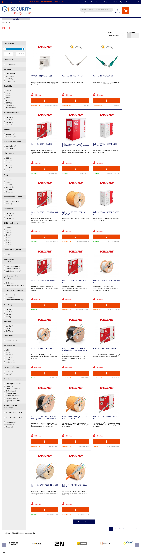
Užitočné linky (117, 2)
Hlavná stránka (8, 501)
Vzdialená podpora (43, 511)
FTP (8, 93)
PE (8, 182)
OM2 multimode (13, 266)
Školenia (98, 2)
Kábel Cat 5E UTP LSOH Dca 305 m (97, 214)
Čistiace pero (12, 393)
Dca (9, 204)
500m (9, 158)
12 (8, 254)
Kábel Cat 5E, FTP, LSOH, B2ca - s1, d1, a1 (124, 145)
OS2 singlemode (13, 271)
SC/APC (10, 360)
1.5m (9, 232)
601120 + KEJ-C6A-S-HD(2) (41, 76)
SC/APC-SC (11, 362)
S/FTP (9, 100)
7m (8, 242)
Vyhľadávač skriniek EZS (45, 522)
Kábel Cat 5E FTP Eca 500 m (42, 281)
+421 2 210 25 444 (33, 2)
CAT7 (9, 125)
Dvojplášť (10, 192)
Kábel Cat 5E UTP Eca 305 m (69, 214)
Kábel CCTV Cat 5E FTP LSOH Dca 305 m (68, 145)
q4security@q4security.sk (13, 2)
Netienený (11, 136)
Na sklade (11, 64)
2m (8, 235)
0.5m (9, 228)
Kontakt (5, 508)
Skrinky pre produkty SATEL (46, 518)
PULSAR (10, 79)
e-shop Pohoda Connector (76, 551)
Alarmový (11, 108)
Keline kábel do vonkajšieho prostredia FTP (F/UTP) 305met (43, 146)
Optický (10, 105)
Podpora (107, 2)
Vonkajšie (11, 146)
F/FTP (9, 98)
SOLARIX (10, 81)
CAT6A (9, 122)
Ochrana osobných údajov (46, 501)
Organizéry (11, 427)
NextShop (61, 551)
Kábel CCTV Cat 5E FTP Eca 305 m (42, 214)
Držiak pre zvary (13, 383)
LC (8, 350)
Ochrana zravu (13, 388)
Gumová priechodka (15, 300)
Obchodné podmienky (44, 528)
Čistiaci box (11, 391)
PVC (9, 180)
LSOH (9, 184)
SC (8, 352)
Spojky (9, 316)
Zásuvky (10, 295)
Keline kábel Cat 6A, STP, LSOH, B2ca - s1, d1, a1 (41, 351)
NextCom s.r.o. (92, 551)
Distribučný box (13, 396)
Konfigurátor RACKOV (44, 525)
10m (9, 245)
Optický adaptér (13, 401)
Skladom (86, 13)
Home (80, 2)
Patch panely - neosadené (11, 423)
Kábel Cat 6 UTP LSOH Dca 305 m (70, 351)
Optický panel (12, 398)
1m (8, 230)
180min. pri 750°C (13, 340)
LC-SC (9, 357)
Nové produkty (42, 508)
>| (136, 394)
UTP (9, 91)
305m (9, 160)
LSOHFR (10, 189)
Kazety (9, 386)
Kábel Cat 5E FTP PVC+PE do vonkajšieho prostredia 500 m (70, 283)
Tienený (10, 134)
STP (9, 95)
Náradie (10, 297)
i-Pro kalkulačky (42, 515)
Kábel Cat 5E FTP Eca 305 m (125, 76)
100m (9, 170)
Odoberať (132, 473)
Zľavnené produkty (43, 504)
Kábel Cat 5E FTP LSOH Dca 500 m (125, 214)
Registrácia (89, 2)
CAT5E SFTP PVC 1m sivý (69, 76)
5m (8, 240)
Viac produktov (84, 387)
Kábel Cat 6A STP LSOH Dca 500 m (96, 351)
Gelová (10, 283)
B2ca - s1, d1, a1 (12, 201)
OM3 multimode (13, 269)
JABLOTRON (11, 74)
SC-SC (9, 355)
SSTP (9, 103)
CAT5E (10, 117)
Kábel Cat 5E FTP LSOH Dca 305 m (97, 145)
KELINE (10, 76)
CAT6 (9, 120)
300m (9, 163)
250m (9, 165)
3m (8, 237)
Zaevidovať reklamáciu (45, 532)
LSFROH (10, 187)
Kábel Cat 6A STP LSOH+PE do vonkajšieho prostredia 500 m (125, 283)
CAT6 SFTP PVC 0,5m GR (96, 76)
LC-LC (9, 374)
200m (9, 168)
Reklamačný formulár (132, 2)
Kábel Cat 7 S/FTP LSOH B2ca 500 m (124, 351)
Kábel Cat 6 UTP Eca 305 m (97, 281)
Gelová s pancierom (15, 285)
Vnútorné (11, 148)
